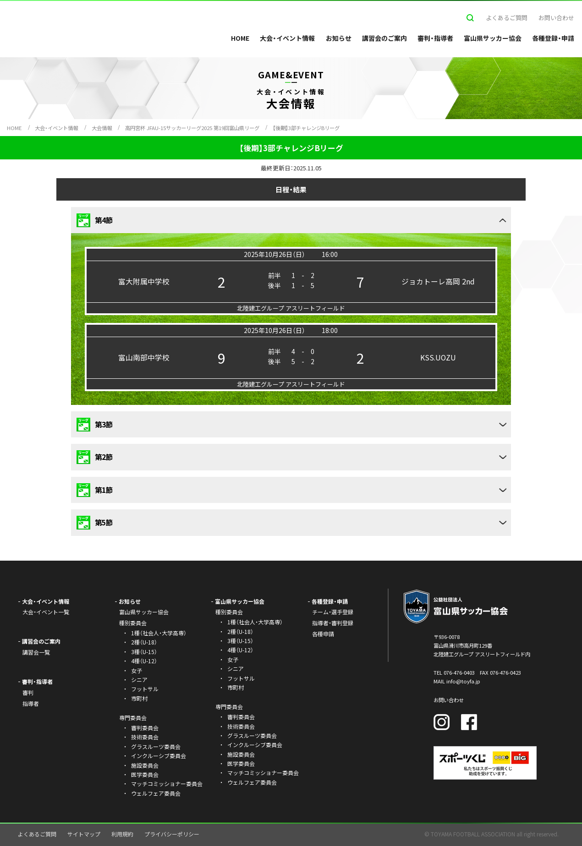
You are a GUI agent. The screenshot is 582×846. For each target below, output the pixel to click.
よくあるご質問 (506, 17)
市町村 (139, 698)
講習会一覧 (36, 652)
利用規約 (122, 834)
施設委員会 (145, 765)
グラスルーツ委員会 (156, 746)
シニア (139, 679)
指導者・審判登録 (332, 623)
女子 (136, 670)
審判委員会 (145, 727)
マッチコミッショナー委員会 (167, 783)
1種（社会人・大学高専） (159, 633)
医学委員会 (145, 774)
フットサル (145, 689)
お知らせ (338, 38)
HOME (240, 38)
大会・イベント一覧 (45, 612)
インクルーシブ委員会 (158, 755)
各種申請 (323, 634)
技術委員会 (145, 737)
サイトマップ (83, 834)
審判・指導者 (435, 38)
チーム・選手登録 (332, 612)
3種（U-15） (144, 651)
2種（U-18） (144, 642)
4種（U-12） (144, 661)
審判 (27, 692)
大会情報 (102, 127)
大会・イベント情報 (287, 38)
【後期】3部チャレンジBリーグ (306, 127)
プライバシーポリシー (171, 834)
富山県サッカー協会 (493, 38)
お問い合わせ (556, 17)
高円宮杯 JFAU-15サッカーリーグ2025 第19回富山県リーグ (192, 127)
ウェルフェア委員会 (156, 793)
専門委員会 (229, 706)
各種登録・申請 (553, 38)
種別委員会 (229, 612)
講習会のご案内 (384, 38)
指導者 (30, 703)
